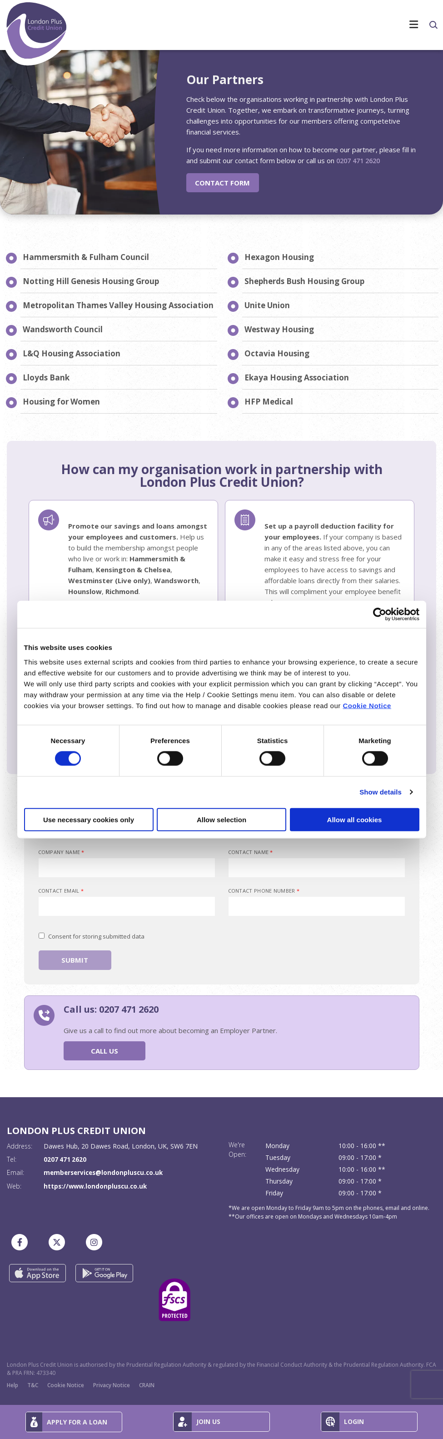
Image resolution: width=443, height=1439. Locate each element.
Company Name (61, 852)
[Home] (37, 33)
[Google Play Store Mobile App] (104, 1273)
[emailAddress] (127, 906)
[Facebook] (21, 1241)
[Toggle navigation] (259, 2)
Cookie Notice (367, 705)
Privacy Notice (111, 1385)
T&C (32, 1385)
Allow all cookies (354, 819)
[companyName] (127, 867)
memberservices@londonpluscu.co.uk (106, 1172)
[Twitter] (59, 1241)
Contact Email (61, 890)
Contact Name (250, 852)
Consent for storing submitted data (96, 936)
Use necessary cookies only (88, 819)
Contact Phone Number (264, 890)
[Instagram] (96, 1241)
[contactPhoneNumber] (317, 906)
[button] (433, 25)
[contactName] (317, 867)
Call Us (104, 1050)
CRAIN (146, 1385)
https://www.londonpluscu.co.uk (97, 1185)
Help (12, 1385)
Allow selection (221, 819)
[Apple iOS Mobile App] (37, 1273)
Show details (380, 792)
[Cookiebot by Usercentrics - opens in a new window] (379, 614)
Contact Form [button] (222, 182)
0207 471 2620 (360, 160)
